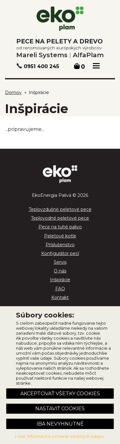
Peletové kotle (60, 236)
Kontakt (60, 297)
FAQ (60, 289)
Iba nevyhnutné (60, 424)
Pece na (60, 227)
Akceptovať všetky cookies (60, 394)
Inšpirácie (39, 92)
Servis (60, 262)
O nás (60, 271)
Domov (13, 92)
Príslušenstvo (60, 244)
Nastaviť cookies (60, 409)
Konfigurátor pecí (60, 253)
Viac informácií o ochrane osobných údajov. (60, 436)
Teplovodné (60, 218)
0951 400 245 (41, 66)
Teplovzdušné (60, 209)
